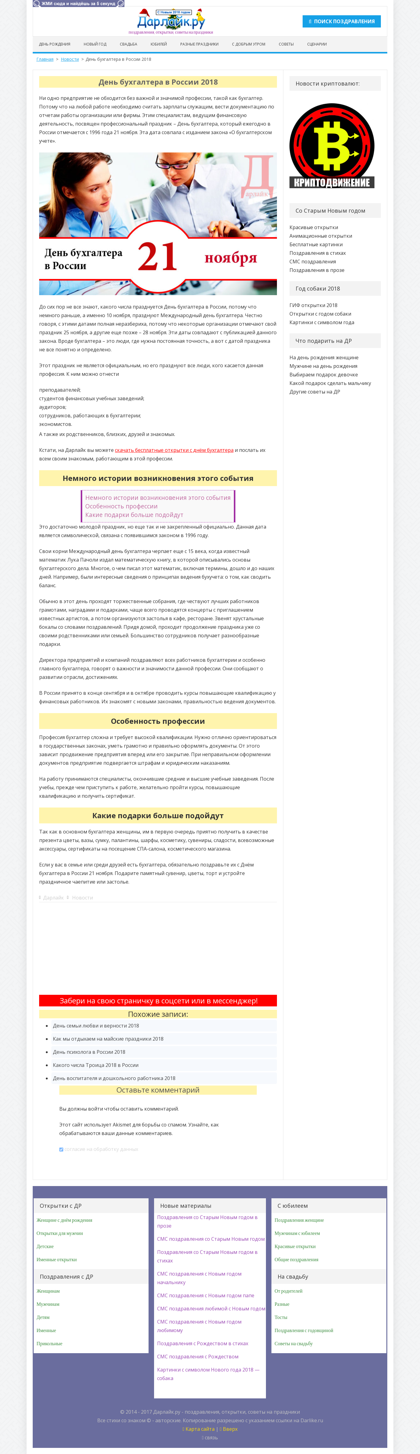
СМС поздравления (312, 261)
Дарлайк (53, 897)
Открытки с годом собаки (320, 313)
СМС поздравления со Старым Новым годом (211, 1239)
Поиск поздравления (342, 21)
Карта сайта (198, 1429)
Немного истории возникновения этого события (158, 497)
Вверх (229, 1429)
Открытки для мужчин (60, 1233)
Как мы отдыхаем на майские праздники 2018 (108, 1038)
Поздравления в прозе (316, 270)
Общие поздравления (296, 1260)
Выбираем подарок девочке (323, 374)
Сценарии (317, 44)
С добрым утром (248, 44)
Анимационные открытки (320, 236)
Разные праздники (199, 44)
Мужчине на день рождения (323, 366)
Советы (286, 44)
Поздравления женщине (299, 1220)
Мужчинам (48, 1304)
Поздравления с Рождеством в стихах (202, 1343)
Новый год (95, 44)
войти (95, 1108)
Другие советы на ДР (314, 391)
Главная (44, 59)
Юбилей (159, 44)
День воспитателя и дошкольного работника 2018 (114, 1078)
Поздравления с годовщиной (303, 1331)
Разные (281, 1304)
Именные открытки (57, 1260)
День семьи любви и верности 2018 (96, 1025)
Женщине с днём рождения (64, 1220)
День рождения (54, 44)
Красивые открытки (313, 227)
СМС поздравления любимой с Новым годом (211, 1308)
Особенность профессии (121, 506)
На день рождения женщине (324, 357)
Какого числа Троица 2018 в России (95, 1065)
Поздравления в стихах (317, 253)
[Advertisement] (158, 952)
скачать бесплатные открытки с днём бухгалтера (174, 450)
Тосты (280, 1317)
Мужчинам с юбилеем (297, 1233)
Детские (45, 1246)
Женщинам (48, 1291)
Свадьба (128, 44)
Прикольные (50, 1344)
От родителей (288, 1291)
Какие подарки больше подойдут (134, 515)
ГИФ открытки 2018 (313, 305)
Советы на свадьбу (293, 1344)
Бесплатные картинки (316, 244)
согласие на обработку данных (101, 1149)
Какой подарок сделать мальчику (330, 383)
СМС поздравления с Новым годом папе (205, 1295)
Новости (70, 59)
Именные (46, 1331)
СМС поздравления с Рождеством (197, 1356)
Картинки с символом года (321, 322)
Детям (43, 1317)
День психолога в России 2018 (89, 1052)
